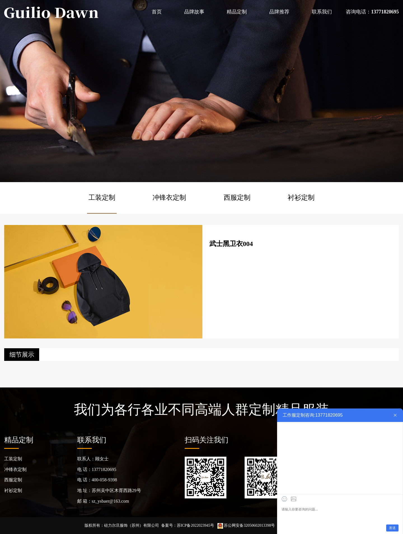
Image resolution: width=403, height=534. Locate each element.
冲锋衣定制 (169, 197)
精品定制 (237, 12)
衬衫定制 (301, 197)
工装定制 (101, 197)
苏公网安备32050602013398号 (246, 525)
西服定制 (237, 197)
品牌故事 (194, 12)
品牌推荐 (279, 12)
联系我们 (322, 12)
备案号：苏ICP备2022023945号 (187, 525)
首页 (157, 12)
